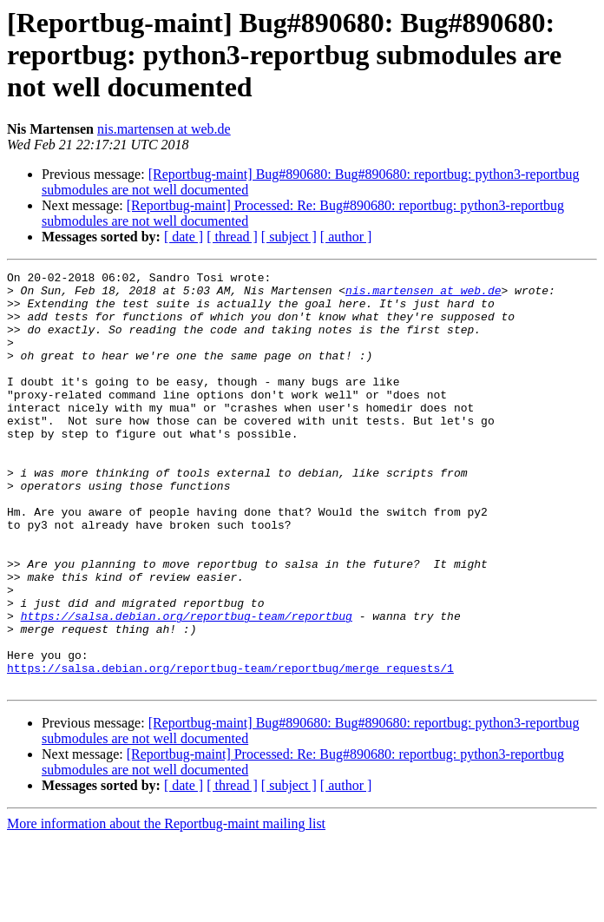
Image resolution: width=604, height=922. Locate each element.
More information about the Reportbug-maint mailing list (166, 906)
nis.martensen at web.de (164, 129)
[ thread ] (232, 236)
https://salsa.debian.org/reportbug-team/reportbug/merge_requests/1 (230, 748)
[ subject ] (289, 236)
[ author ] (346, 236)
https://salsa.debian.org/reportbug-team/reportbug (186, 686)
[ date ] (183, 236)
